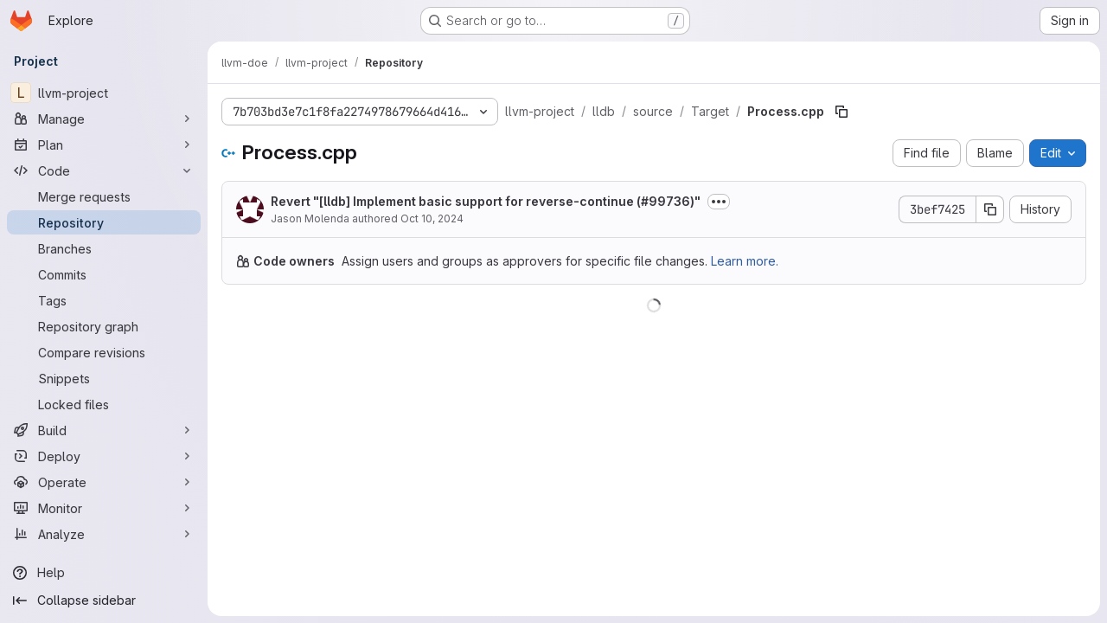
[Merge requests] (104, 196)
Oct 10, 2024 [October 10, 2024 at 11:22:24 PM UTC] (432, 218)
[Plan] (104, 144)
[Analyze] (104, 534)
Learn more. (744, 261)
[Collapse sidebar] (104, 600)
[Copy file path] (841, 111)
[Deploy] (104, 456)
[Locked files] (104, 404)
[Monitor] (104, 508)
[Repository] (104, 222)
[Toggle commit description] (718, 201)
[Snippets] (104, 378)
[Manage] (104, 118)
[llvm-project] (104, 92)
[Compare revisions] (104, 352)
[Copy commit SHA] (990, 209)
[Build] (104, 430)
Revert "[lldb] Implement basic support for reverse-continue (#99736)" (486, 201)
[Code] (104, 170)
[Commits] (104, 274)
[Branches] (104, 248)
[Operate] (104, 482)
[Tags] (104, 300)
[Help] (104, 573)
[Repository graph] (104, 326)
